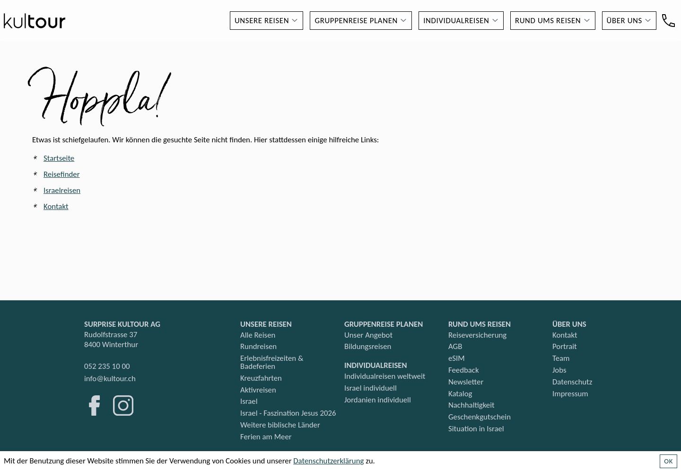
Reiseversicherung (477, 335)
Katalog (460, 394)
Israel (249, 401)
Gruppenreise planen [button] (356, 21)
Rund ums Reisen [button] (548, 21)
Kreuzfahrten (261, 378)
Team (560, 358)
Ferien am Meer (266, 437)
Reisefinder (62, 174)
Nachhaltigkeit (471, 405)
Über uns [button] (624, 21)
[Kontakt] (668, 20)
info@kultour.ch (110, 379)
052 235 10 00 (107, 366)
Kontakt (56, 206)
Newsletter (465, 382)
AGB (455, 346)
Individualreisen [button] (456, 21)
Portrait (564, 346)
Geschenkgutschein (479, 417)
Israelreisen (62, 190)
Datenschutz (572, 382)
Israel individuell (370, 388)
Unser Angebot (368, 335)
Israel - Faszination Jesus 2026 (288, 413)
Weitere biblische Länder (280, 425)
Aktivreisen (258, 390)
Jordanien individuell (377, 400)
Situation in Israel (476, 429)
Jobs (559, 370)
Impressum (570, 394)
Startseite (59, 158)
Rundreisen (258, 346)
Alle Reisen (257, 335)
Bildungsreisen (367, 346)
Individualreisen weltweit (384, 376)
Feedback (463, 370)
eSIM (456, 358)
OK (668, 461)
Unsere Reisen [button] (262, 21)
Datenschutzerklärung (328, 461)
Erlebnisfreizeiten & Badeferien (271, 362)
